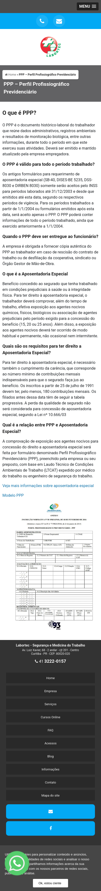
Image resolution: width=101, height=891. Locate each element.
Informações (50, 769)
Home (50, 678)
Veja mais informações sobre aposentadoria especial (48, 485)
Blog (50, 756)
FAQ (50, 730)
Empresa (50, 691)
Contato (50, 782)
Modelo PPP (13, 495)
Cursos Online (50, 717)
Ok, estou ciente (50, 883)
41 (50, 661)
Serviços (51, 704)
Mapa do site (50, 795)
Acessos (51, 743)
